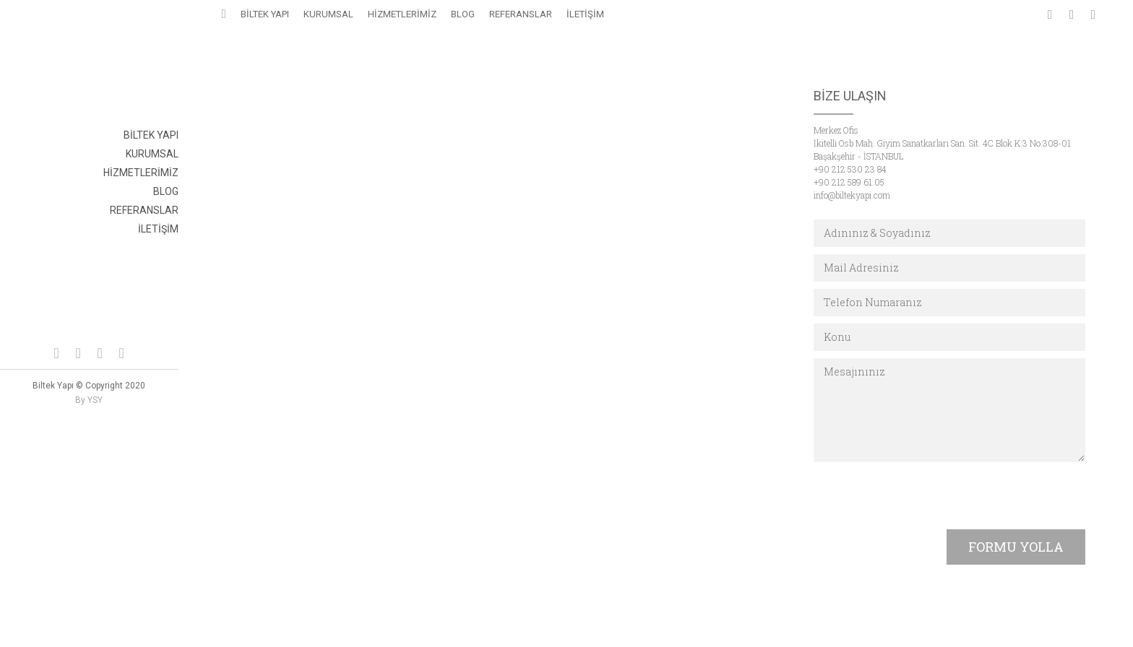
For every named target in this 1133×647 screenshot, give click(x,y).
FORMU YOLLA (1016, 546)
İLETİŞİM (158, 229)
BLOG (165, 191)
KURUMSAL (152, 154)
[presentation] (923, 497)
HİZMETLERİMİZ (140, 172)
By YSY (89, 400)
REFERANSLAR (144, 210)
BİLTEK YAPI (151, 135)
